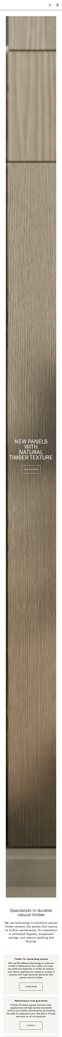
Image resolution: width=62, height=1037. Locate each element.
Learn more (31, 986)
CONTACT (31, 1025)
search (50, 5)
